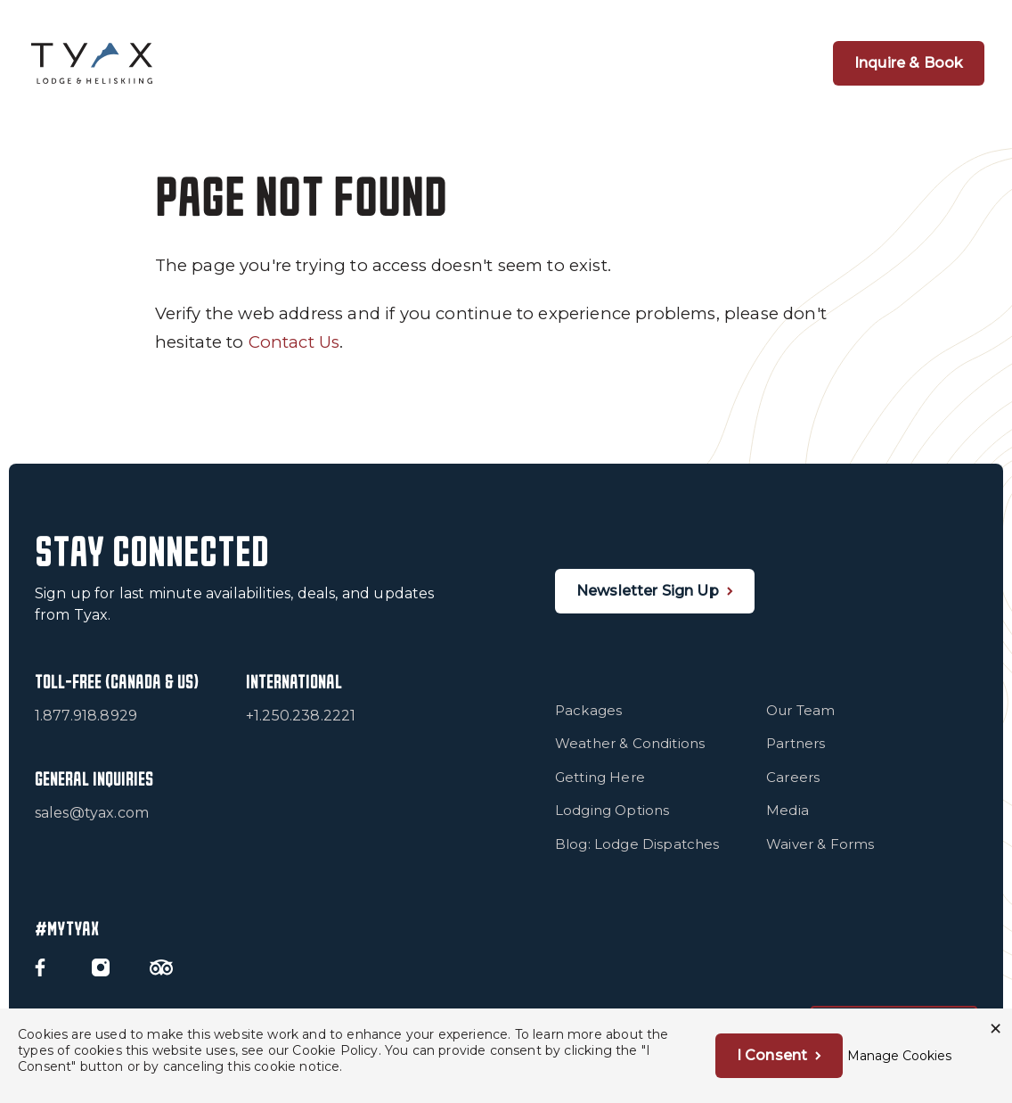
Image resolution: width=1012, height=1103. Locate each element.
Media (787, 810)
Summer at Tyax (675, 62)
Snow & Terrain (532, 62)
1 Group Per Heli (390, 62)
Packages (588, 710)
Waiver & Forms (820, 843)
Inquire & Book (908, 62)
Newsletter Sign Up (647, 590)
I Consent (772, 1055)
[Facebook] (40, 967)
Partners (795, 743)
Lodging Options (612, 810)
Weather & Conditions (630, 743)
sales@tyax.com (92, 812)
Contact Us (294, 342)
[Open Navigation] (769, 63)
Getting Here (600, 777)
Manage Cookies (899, 1056)
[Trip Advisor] (161, 967)
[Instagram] (100, 967)
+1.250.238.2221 (301, 715)
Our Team (800, 710)
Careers (793, 777)
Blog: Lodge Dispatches (637, 843)
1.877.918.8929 (86, 715)
